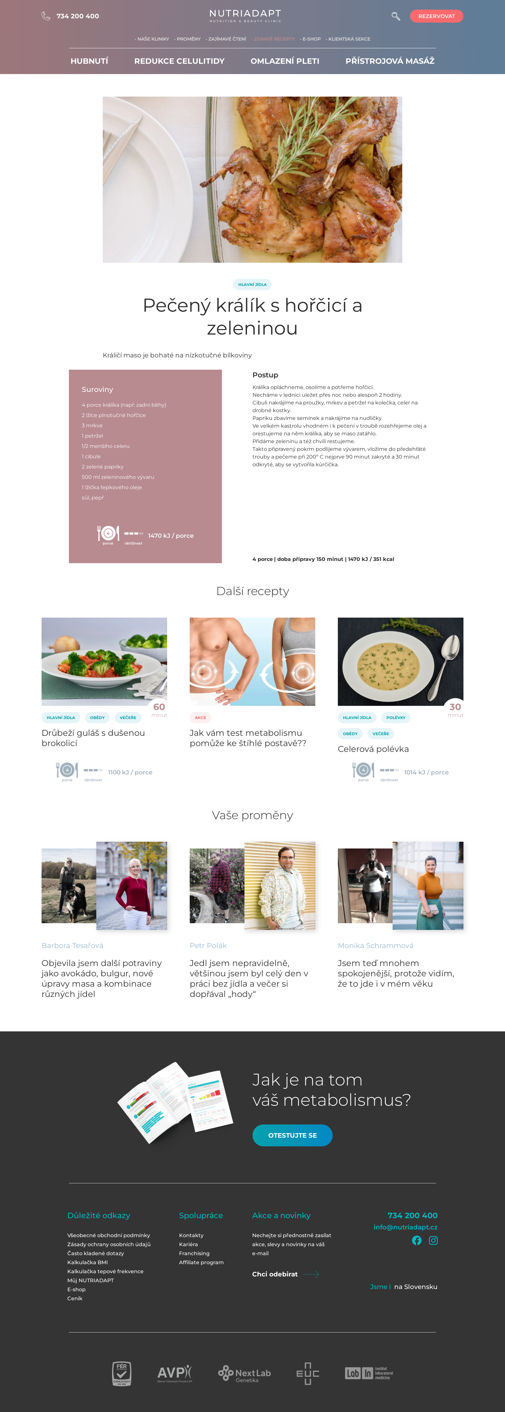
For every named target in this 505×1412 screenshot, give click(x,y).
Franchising (194, 1253)
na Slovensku (416, 1287)
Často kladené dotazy (95, 1253)
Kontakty (191, 1235)
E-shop (76, 1289)
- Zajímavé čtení (225, 39)
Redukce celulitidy (179, 61)
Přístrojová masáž (390, 61)
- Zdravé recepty (273, 39)
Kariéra (188, 1244)
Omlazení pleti (285, 61)
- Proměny (187, 39)
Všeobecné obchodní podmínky (108, 1235)
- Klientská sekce (348, 39)
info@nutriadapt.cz (406, 1227)
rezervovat (436, 16)
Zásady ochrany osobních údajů (109, 1244)
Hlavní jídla (252, 284)
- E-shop (310, 39)
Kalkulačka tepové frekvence (105, 1271)
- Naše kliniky (152, 39)
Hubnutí (89, 61)
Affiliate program (201, 1262)
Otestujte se (292, 1135)
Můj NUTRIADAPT (90, 1280)
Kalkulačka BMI (87, 1262)
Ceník (74, 1298)
